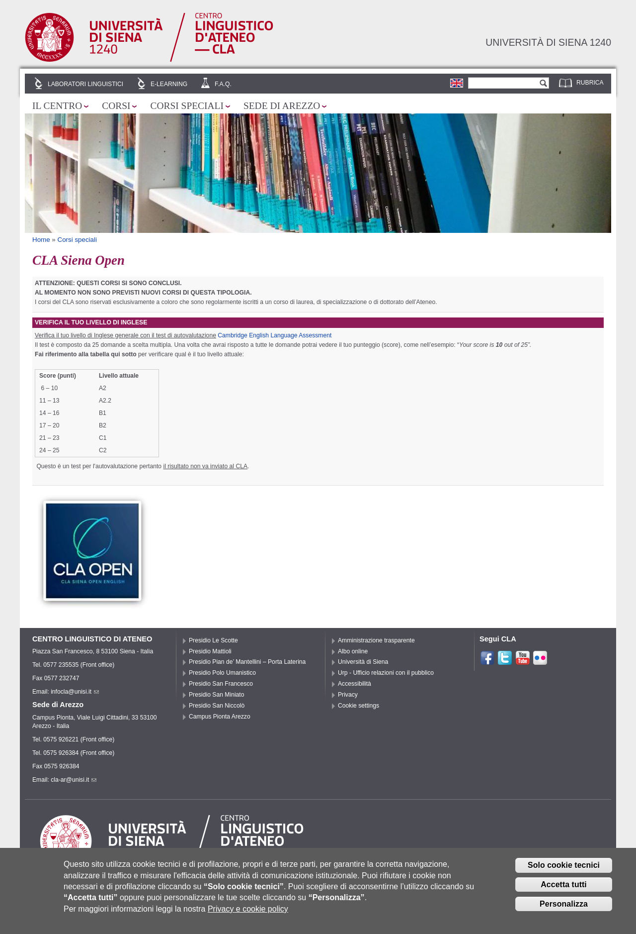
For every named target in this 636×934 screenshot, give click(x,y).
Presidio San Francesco (221, 683)
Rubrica (590, 82)
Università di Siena (363, 661)
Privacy (348, 694)
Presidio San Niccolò (216, 705)
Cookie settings (358, 705)
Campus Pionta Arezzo (219, 716)
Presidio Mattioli (210, 651)
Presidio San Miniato (216, 694)
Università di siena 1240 (548, 42)
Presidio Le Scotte (213, 640)
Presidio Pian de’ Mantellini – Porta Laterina (247, 661)
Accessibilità (354, 683)
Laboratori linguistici (85, 84)
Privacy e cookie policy (248, 913)
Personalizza (564, 908)
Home (41, 239)
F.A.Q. (223, 84)
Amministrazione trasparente (376, 640)
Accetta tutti (563, 889)
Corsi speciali (186, 106)
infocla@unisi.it (75, 691)
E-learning (169, 84)
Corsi (116, 106)
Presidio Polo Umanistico (222, 672)
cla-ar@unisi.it (73, 779)
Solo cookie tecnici (564, 869)
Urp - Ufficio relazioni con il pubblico (386, 672)
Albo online (353, 651)
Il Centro (57, 106)
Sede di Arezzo (281, 106)
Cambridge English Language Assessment (274, 335)
